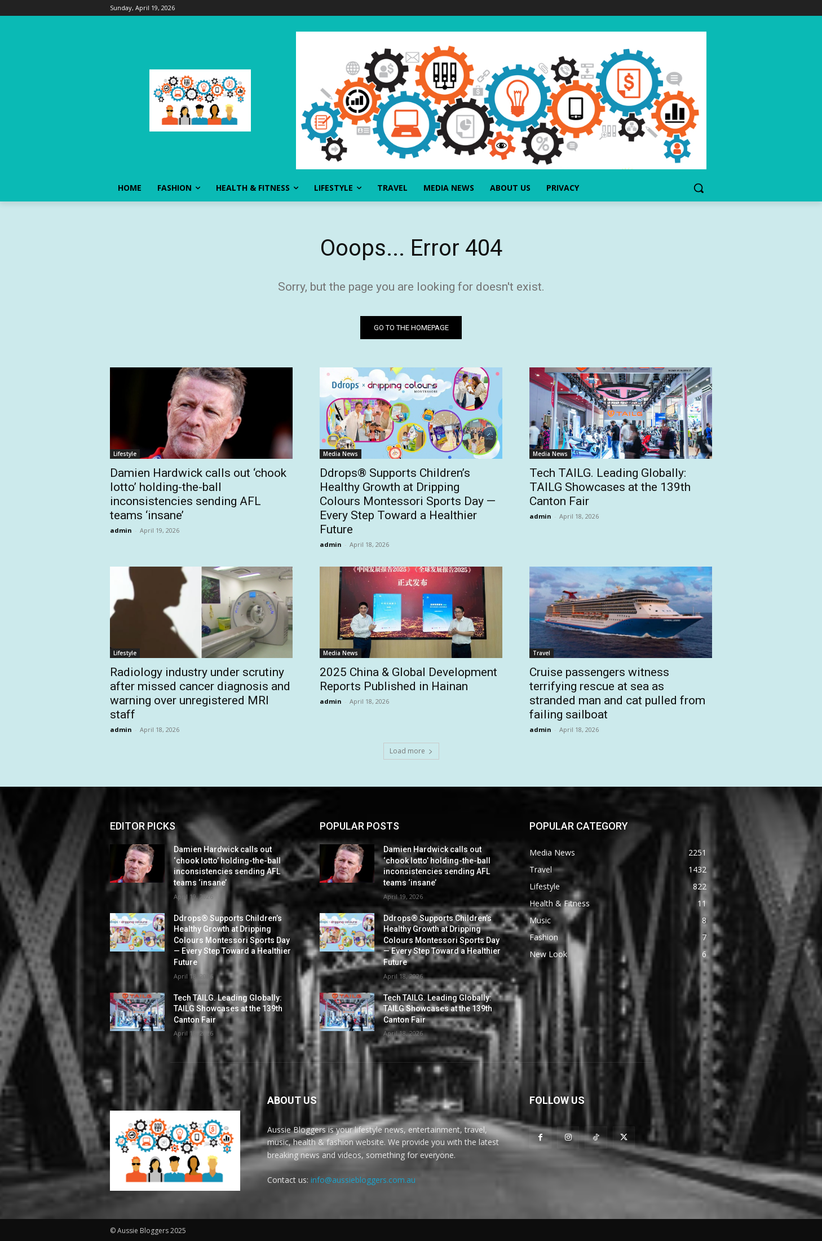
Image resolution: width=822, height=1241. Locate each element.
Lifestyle (124, 454)
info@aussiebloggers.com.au (363, 1179)
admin (121, 530)
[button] (698, 187)
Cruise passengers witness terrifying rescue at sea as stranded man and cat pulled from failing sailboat (617, 693)
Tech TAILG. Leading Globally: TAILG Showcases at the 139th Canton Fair (610, 487)
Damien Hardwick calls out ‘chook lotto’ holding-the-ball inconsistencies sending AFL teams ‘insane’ (198, 494)
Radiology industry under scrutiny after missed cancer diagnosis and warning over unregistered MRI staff (200, 693)
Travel (541, 653)
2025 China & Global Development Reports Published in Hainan (408, 679)
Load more (411, 751)
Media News (340, 454)
